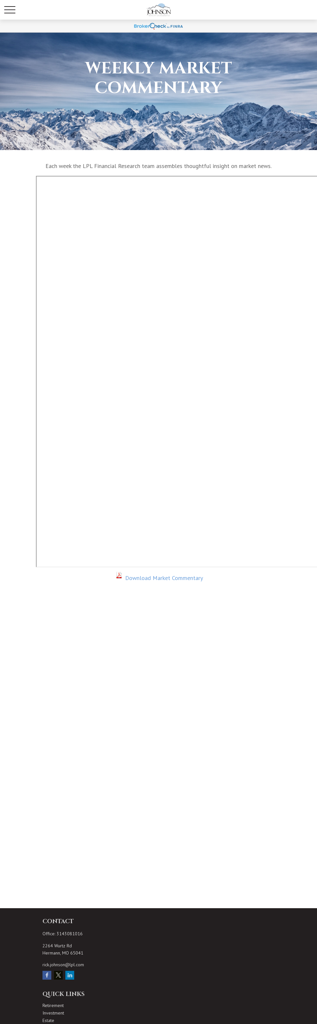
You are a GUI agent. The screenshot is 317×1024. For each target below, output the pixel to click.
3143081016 (70, 934)
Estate (48, 1020)
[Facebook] (46, 975)
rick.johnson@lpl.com (63, 965)
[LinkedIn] (69, 975)
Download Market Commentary (164, 578)
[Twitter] (58, 975)
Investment (53, 1013)
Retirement (53, 1005)
